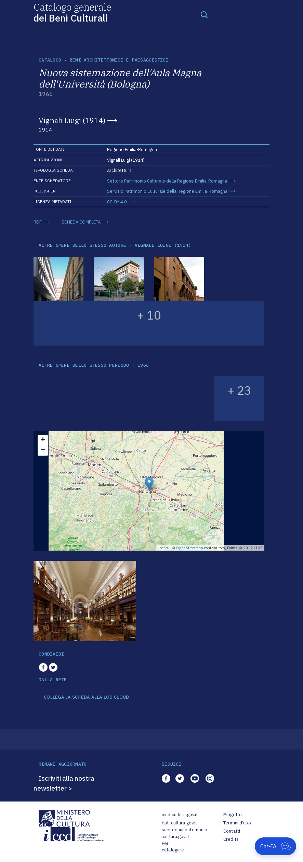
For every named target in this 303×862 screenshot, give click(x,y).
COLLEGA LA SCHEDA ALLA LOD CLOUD (86, 697)
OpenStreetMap (189, 548)
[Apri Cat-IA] (275, 846)
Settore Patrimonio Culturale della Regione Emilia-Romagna (167, 181)
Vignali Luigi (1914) (72, 120)
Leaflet (163, 548)
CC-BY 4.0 (117, 202)
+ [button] (43, 440)
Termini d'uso (237, 823)
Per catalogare (173, 846)
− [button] (43, 450)
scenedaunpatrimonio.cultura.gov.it (184, 833)
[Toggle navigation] (204, 14)
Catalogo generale (72, 12)
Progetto (232, 815)
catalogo (50, 60)
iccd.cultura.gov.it (180, 815)
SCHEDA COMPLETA (81, 222)
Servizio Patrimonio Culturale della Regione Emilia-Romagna (167, 191)
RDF (38, 222)
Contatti (231, 831)
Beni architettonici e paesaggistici (119, 60)
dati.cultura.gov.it (179, 823)
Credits (231, 839)
